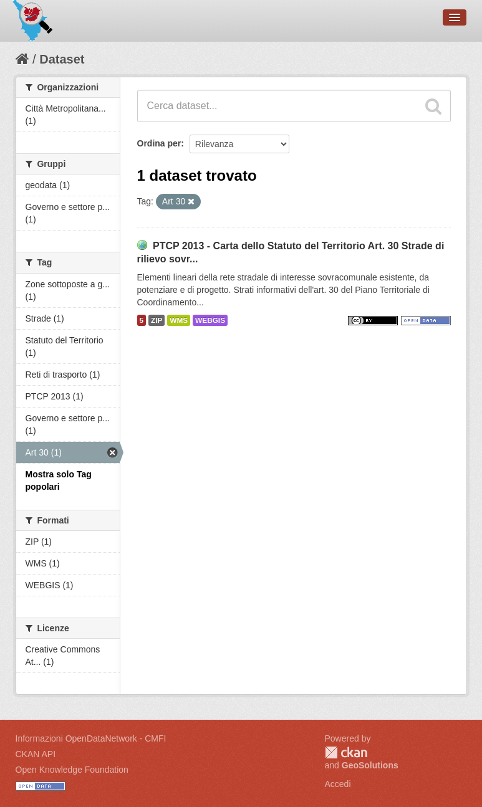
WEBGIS (210, 320)
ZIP (156, 320)
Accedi (338, 784)
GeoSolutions (370, 765)
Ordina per (159, 143)
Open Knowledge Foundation (72, 770)
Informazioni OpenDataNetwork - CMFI (91, 738)
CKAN (346, 752)
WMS (179, 320)
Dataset (61, 59)
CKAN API (36, 754)
